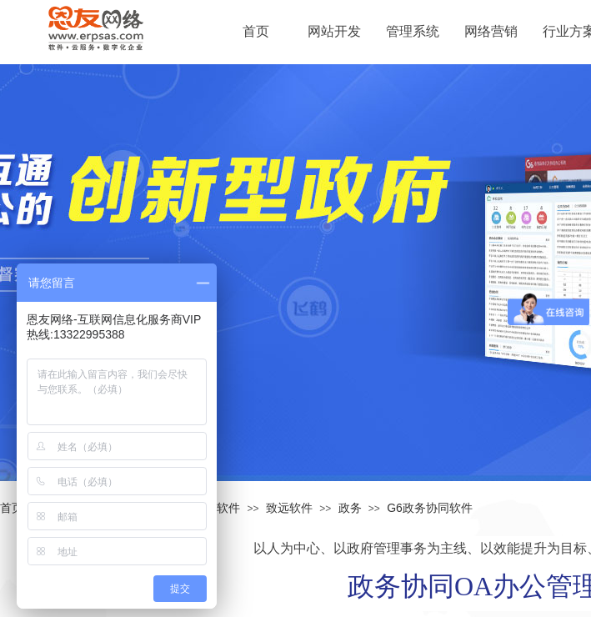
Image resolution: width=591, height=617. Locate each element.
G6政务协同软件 (430, 507)
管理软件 (216, 507)
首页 (11, 507)
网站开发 (334, 31)
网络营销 (491, 31)
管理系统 (412, 31)
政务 (350, 507)
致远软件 (289, 507)
